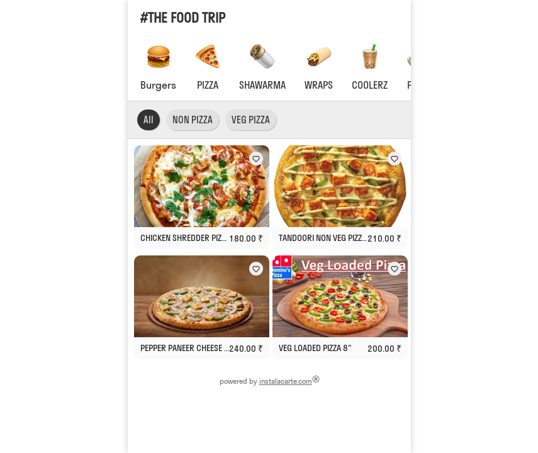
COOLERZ (370, 85)
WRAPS (319, 85)
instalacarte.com (285, 381)
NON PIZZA (192, 120)
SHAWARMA (262, 85)
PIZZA (207, 85)
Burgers (158, 85)
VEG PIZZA (251, 120)
